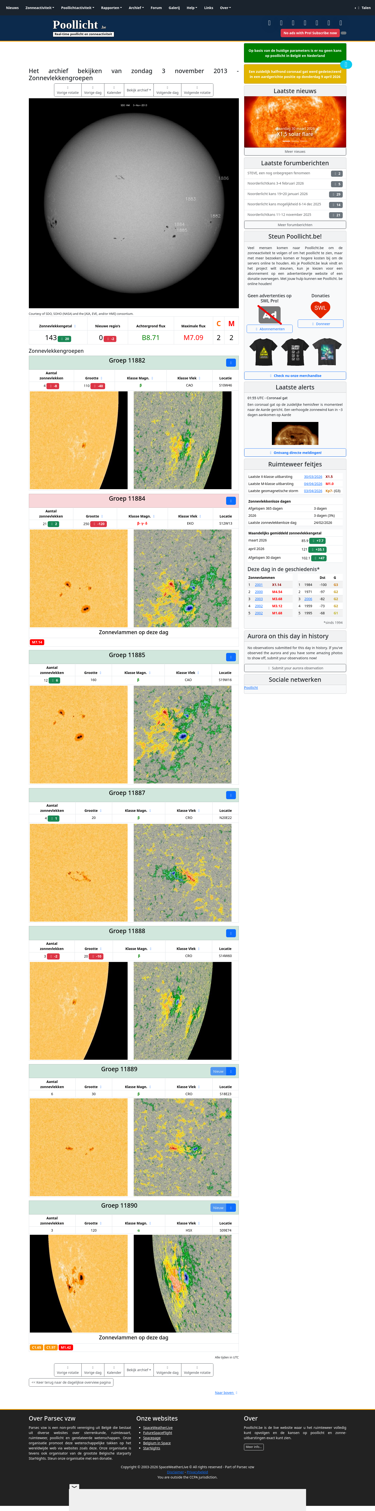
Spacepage (152, 1437)
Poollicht (251, 687)
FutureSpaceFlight (157, 1432)
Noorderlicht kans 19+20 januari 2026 (295, 194)
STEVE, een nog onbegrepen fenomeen (295, 174)
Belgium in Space (157, 1443)
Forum (156, 7)
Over (224, 7)
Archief (135, 7)
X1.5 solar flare (295, 134)
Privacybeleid (197, 1472)
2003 (259, 598)
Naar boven (227, 1392)
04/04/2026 (313, 483)
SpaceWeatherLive (158, 1427)
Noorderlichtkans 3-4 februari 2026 (295, 184)
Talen (363, 7)
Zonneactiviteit (39, 7)
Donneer (320, 323)
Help (191, 7)
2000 (259, 591)
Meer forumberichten (295, 224)
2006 (308, 598)
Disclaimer (175, 1472)
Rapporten (110, 7)
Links (208, 7)
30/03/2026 (313, 476)
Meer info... (254, 1447)
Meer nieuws (295, 151)
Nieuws (12, 7)
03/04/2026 (313, 490)
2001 (259, 584)
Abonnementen (269, 329)
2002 (259, 606)
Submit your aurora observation (295, 668)
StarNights (151, 1448)
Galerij (174, 7)
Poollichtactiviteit (76, 7)
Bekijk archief (137, 90)
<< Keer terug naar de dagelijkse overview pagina (71, 1382)
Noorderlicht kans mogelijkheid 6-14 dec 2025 (295, 205)
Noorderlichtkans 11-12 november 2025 (295, 215)
